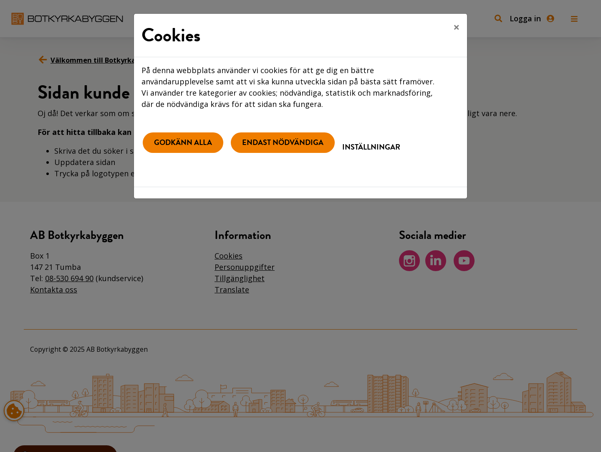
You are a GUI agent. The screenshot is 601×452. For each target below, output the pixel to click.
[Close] (456, 27)
